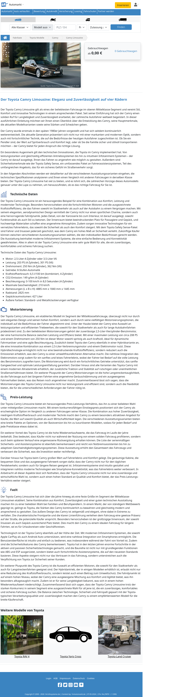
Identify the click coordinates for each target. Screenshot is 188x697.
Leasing (78, 11)
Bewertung (39, 11)
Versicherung (66, 11)
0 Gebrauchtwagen (126, 51)
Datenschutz (79, 678)
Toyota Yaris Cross (70, 656)
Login (48, 678)
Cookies (91, 678)
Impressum (65, 678)
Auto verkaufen (22, 11)
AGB (55, 678)
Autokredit (52, 11)
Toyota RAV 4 (21, 656)
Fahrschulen (90, 11)
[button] (137, 636)
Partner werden (106, 11)
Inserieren (123, 5)
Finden (121, 27)
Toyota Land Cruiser (119, 656)
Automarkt (6, 11)
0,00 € (96, 52)
